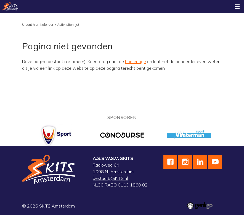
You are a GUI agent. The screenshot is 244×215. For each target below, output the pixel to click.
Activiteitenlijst (68, 24)
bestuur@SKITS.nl (110, 178)
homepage (135, 61)
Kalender (46, 24)
